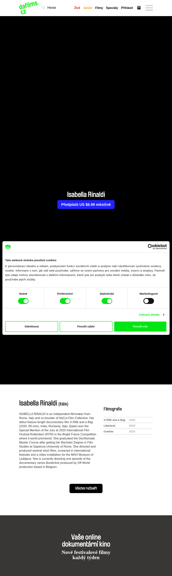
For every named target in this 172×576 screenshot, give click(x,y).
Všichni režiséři (86, 488)
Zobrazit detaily (149, 314)
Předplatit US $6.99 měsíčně (86, 204)
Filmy (99, 7)
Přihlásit (127, 7)
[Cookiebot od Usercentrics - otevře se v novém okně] (150, 247)
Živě (77, 7)
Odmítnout (32, 326)
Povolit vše (140, 326)
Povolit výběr (86, 326)
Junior (87, 7)
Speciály (112, 7)
